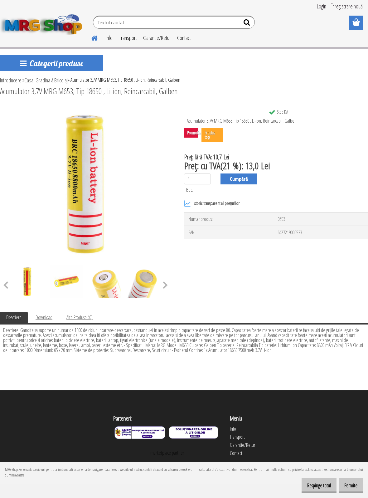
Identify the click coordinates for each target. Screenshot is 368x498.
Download (44, 317)
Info (109, 38)
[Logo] (43, 23)
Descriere (14, 317)
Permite (348, 485)
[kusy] (197, 178)
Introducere (11, 80)
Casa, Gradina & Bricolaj (46, 80)
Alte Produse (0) (79, 317)
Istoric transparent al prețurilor (212, 203)
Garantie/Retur (157, 38)
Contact (184, 38)
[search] (247, 24)
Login (321, 6)
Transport (128, 38)
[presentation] (165, 285)
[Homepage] (91, 37)
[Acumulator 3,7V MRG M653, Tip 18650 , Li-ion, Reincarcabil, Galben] (85, 108)
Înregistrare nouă (347, 6)
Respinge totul (312, 485)
